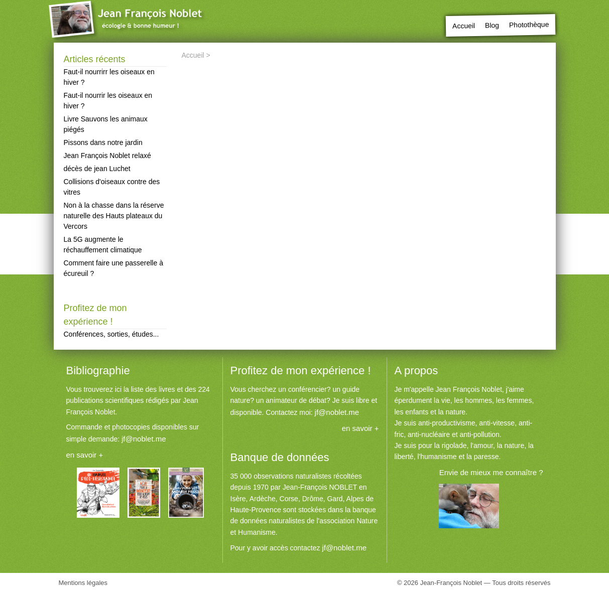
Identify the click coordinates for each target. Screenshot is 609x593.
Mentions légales (83, 582)
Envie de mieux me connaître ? (491, 472)
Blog (492, 25)
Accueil (463, 26)
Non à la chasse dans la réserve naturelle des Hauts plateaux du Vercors (114, 215)
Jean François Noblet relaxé (107, 156)
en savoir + (84, 455)
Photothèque (529, 24)
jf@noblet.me (143, 438)
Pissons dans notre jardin (103, 142)
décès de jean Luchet (97, 169)
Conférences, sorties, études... (111, 334)
